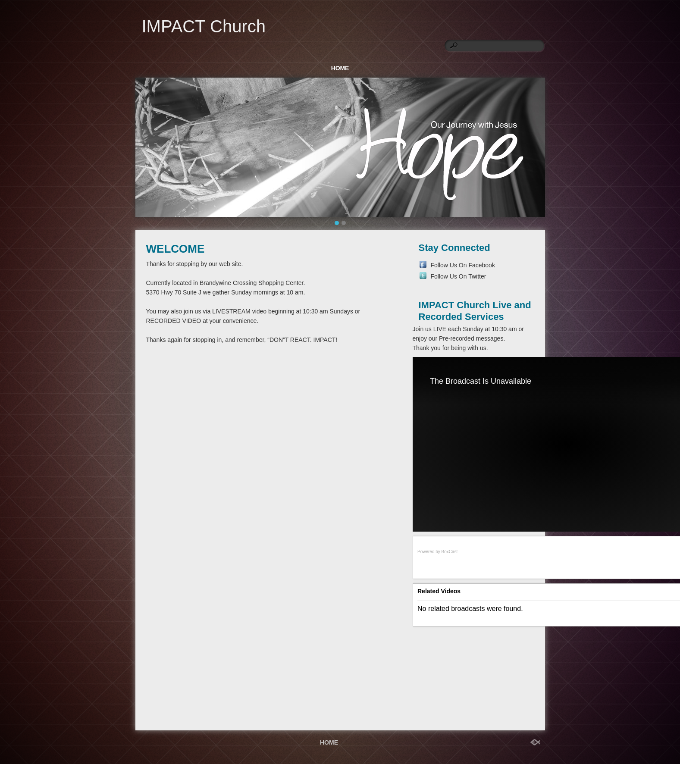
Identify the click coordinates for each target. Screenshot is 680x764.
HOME (340, 68)
